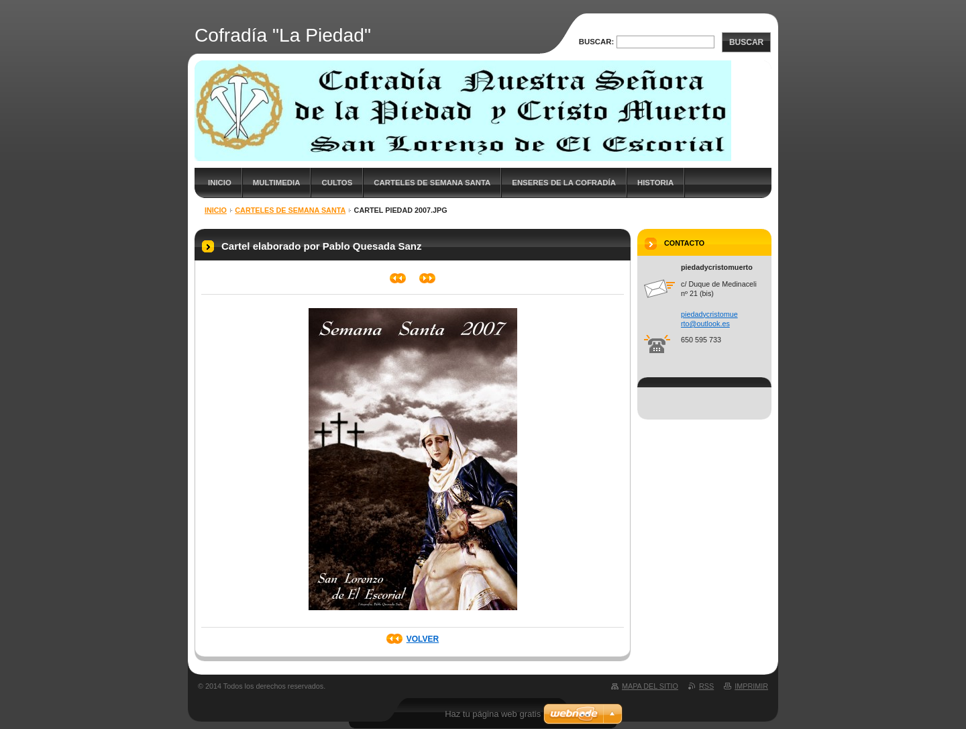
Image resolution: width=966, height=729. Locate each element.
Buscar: (596, 42)
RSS (706, 686)
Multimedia (277, 183)
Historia (655, 183)
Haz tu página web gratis (493, 714)
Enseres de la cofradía (564, 183)
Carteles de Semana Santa (432, 183)
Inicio (219, 183)
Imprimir (751, 686)
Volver (423, 639)
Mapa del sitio (650, 686)
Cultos (336, 183)
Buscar (746, 42)
